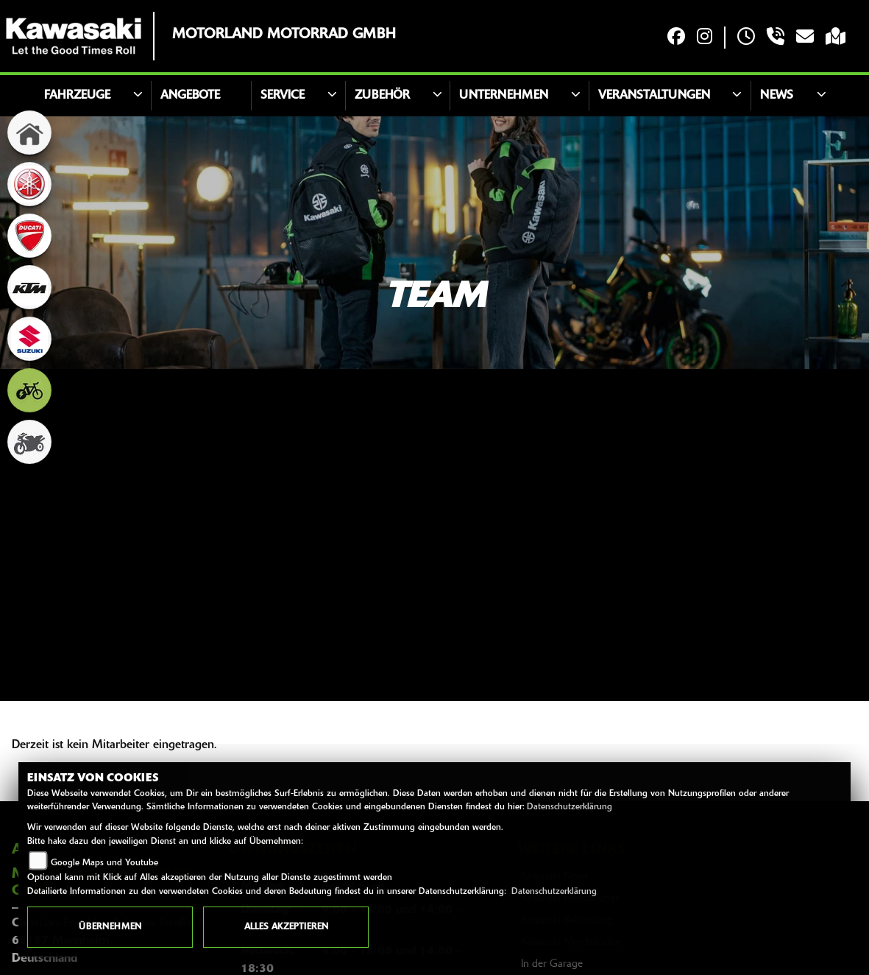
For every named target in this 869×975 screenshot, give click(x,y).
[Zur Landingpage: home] (29, 132)
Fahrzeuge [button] (77, 96)
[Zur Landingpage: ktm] (29, 287)
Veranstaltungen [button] (654, 96)
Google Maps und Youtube (104, 863)
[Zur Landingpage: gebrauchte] (29, 442)
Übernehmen (110, 927)
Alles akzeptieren (286, 927)
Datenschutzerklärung (569, 807)
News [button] (776, 96)
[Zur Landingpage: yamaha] (29, 184)
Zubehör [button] (382, 96)
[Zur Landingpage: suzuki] (29, 339)
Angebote (190, 96)
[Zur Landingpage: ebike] (29, 390)
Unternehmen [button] (503, 96)
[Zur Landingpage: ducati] (29, 236)
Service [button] (282, 96)
